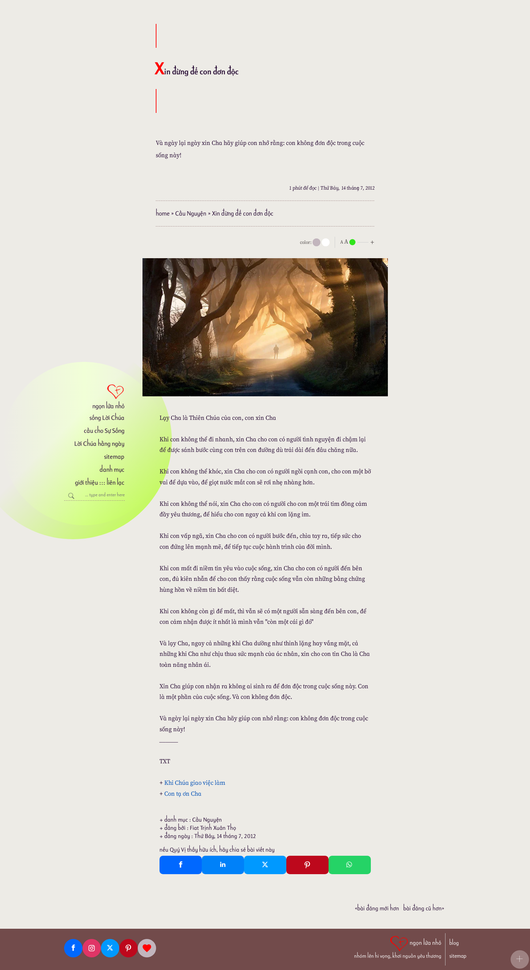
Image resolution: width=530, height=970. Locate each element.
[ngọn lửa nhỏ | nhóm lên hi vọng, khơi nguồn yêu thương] (397, 946)
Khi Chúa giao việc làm (194, 782)
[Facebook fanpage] (73, 948)
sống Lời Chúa (106, 417)
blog (454, 943)
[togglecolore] (326, 242)
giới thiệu (86, 482)
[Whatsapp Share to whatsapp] (350, 865)
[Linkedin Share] (223, 865)
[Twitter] (110, 948)
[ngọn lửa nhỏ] (94, 396)
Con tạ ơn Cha (182, 793)
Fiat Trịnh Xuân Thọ (213, 827)
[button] (520, 959)
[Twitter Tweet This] (265, 865)
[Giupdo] (147, 948)
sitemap (114, 456)
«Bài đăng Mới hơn (377, 908)
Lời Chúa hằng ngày (99, 443)
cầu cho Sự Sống (104, 430)
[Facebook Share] (181, 865)
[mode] (316, 242)
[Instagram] (91, 948)
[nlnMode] (358, 241)
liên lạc (115, 482)
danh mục (112, 469)
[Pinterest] (128, 948)
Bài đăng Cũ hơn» (423, 908)
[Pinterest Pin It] (307, 865)
